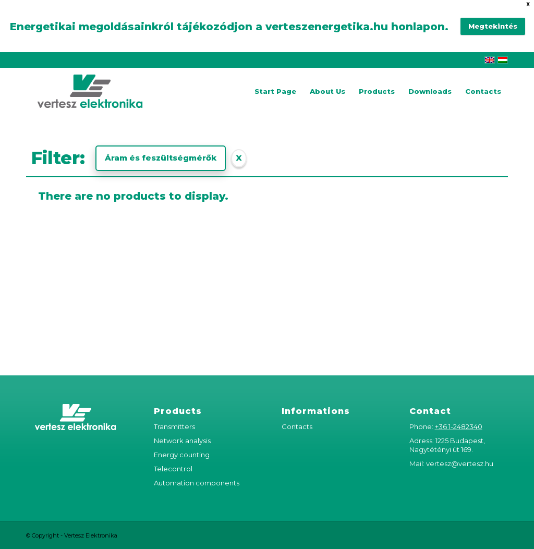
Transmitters (174, 426)
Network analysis (182, 440)
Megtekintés (492, 26)
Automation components (196, 483)
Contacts (297, 426)
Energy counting (182, 454)
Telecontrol (173, 469)
